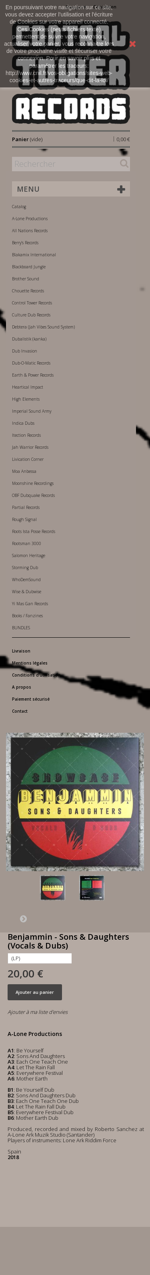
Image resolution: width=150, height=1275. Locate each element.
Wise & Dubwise (26, 591)
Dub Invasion (24, 351)
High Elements (26, 399)
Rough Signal (24, 519)
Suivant (23, 918)
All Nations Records (30, 230)
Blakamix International (34, 254)
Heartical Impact (27, 387)
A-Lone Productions (30, 218)
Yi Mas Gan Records (30, 603)
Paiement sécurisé (31, 699)
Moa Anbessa (24, 471)
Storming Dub (25, 567)
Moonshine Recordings (33, 483)
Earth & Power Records (33, 375)
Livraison (21, 651)
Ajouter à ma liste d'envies (38, 1012)
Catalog (19, 206)
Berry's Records (25, 242)
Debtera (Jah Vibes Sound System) (43, 327)
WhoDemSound (26, 579)
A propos (21, 687)
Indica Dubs (23, 423)
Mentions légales (30, 663)
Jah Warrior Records (30, 447)
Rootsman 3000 (26, 543)
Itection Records (26, 435)
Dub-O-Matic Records (31, 363)
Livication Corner (28, 459)
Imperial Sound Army (32, 411)
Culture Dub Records (31, 315)
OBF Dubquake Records (33, 495)
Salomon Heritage (28, 555)
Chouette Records (28, 291)
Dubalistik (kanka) (29, 339)
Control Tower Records (32, 303)
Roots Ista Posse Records (33, 531)
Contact (20, 711)
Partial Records (26, 507)
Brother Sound (25, 279)
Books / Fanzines (27, 615)
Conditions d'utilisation (36, 675)
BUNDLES (21, 627)
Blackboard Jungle (29, 267)
